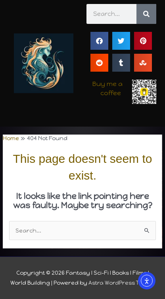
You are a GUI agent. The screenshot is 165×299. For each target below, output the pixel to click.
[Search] (146, 14)
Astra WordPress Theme (121, 282)
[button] (99, 41)
